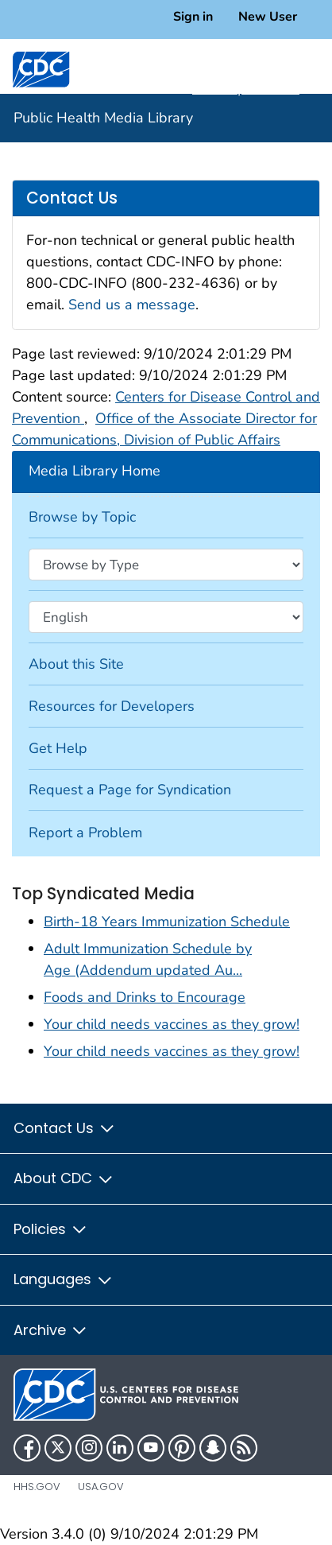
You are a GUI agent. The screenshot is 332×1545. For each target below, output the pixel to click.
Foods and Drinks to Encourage (144, 997)
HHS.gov (37, 1486)
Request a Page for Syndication (130, 789)
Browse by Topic (82, 516)
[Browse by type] (166, 564)
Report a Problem (85, 832)
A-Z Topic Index (254, 88)
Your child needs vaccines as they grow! (171, 1024)
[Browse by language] (166, 617)
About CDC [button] (64, 1178)
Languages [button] (64, 1279)
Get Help (58, 748)
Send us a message (131, 304)
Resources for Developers (112, 706)
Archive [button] (51, 1330)
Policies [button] (51, 1229)
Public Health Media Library (103, 117)
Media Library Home (94, 470)
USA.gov (101, 1486)
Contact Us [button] (65, 1128)
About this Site (76, 664)
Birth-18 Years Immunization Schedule (167, 921)
